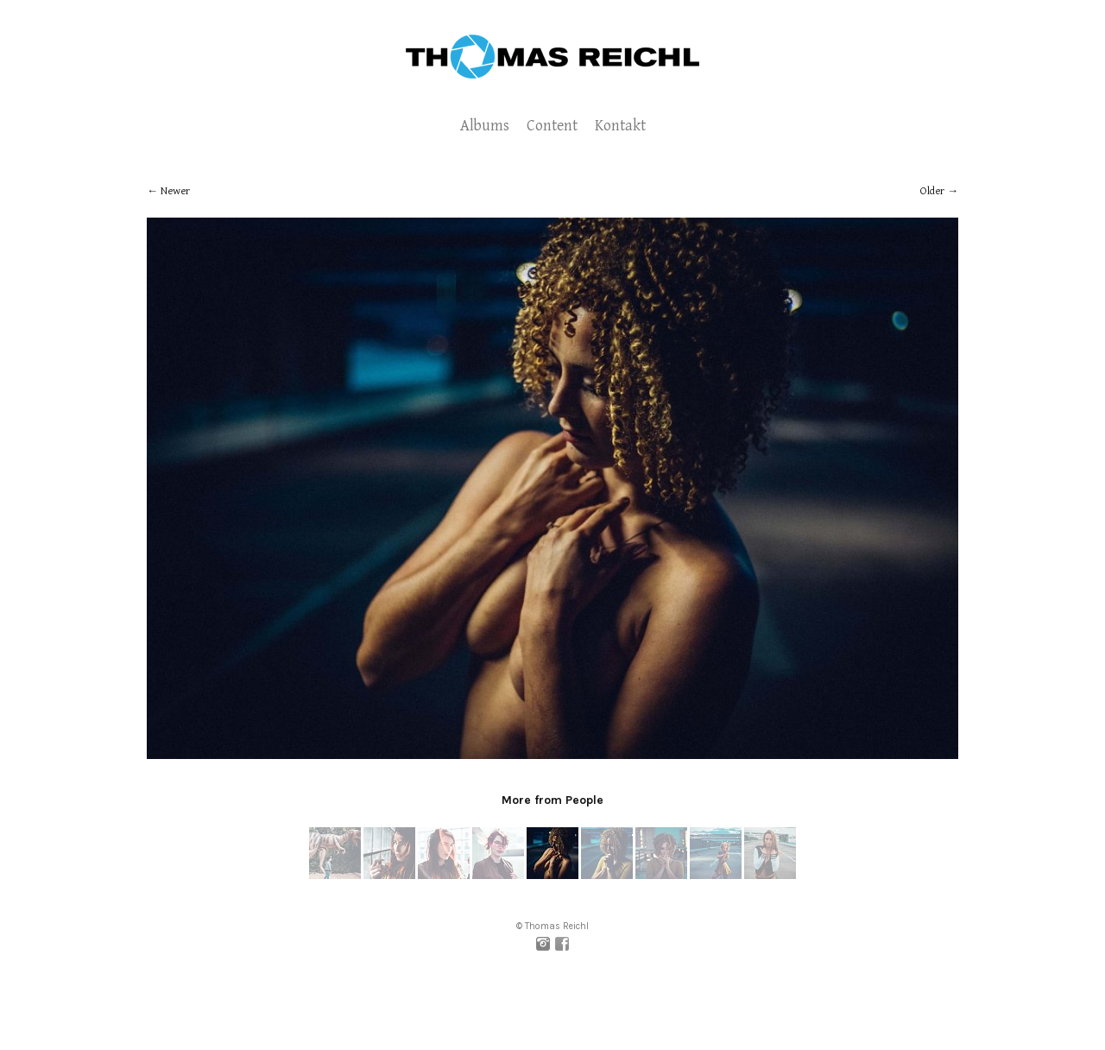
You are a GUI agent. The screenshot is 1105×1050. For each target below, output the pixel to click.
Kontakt (620, 126)
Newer (175, 191)
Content (552, 126)
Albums (484, 126)
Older (932, 191)
